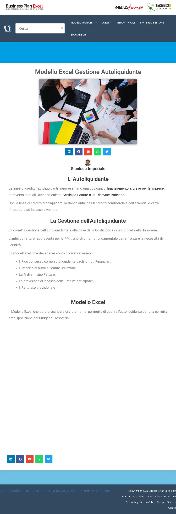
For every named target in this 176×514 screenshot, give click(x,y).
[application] (95, 22)
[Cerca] (62, 28)
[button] (69, 151)
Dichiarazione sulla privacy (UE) (50, 490)
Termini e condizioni (94, 490)
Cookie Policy (10, 490)
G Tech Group (156, 502)
